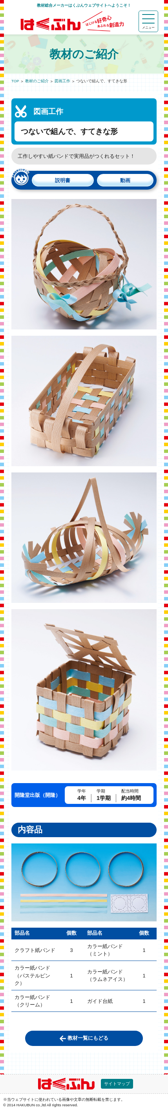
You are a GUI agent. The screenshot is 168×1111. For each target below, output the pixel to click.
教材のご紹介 (37, 81)
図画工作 (62, 81)
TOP (15, 81)
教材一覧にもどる (88, 1038)
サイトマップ (117, 1083)
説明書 (62, 180)
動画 (125, 180)
